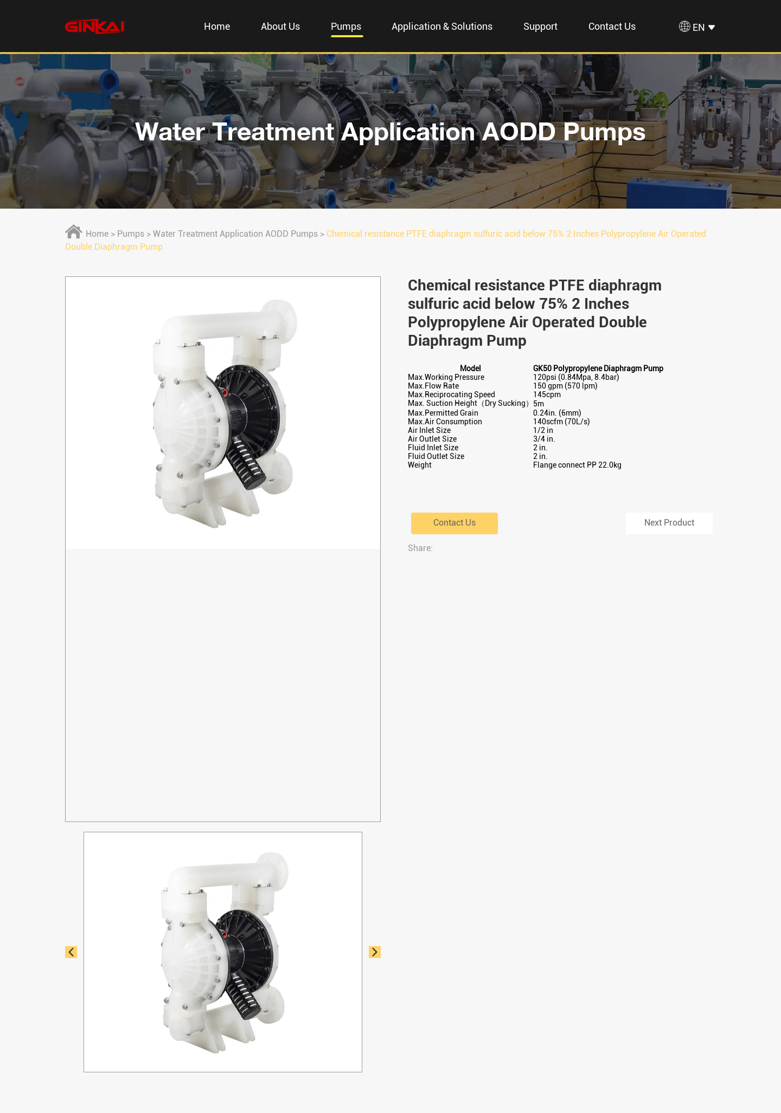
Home (217, 26)
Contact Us (612, 26)
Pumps (346, 26)
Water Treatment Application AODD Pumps (390, 131)
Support (540, 26)
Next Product (669, 523)
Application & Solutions (442, 26)
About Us (280, 26)
